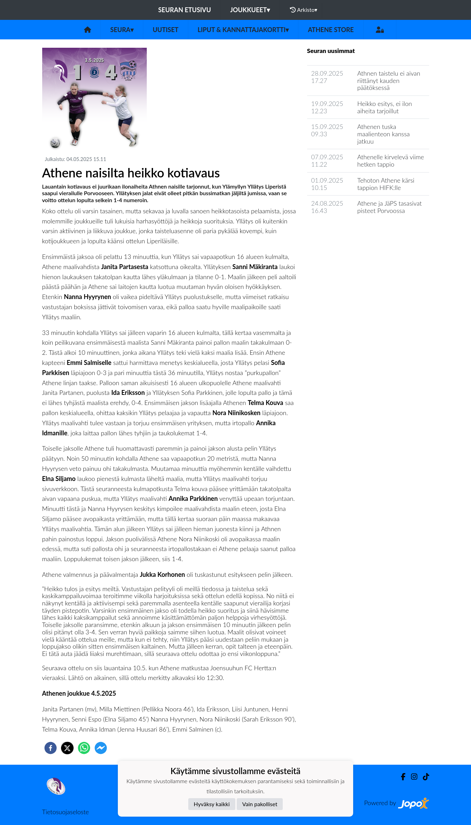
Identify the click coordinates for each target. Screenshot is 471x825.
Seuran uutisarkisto (338, 230)
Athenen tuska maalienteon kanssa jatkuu (383, 134)
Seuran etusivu (184, 10)
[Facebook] (400, 776)
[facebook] (50, 748)
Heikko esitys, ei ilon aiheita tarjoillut (384, 107)
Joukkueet (250, 10)
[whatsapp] (84, 748)
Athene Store (331, 29)
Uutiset (165, 29)
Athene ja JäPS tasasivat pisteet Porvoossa (389, 206)
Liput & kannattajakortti (243, 29)
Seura (122, 29)
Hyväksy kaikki (212, 804)
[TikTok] (423, 776)
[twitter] (67, 748)
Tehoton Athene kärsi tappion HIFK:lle (386, 183)
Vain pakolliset (260, 804)
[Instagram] (411, 776)
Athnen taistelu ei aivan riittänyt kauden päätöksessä (388, 80)
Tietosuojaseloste (65, 812)
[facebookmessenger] (100, 748)
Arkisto (303, 10)
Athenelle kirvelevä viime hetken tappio (390, 160)
